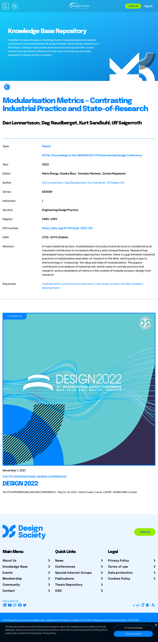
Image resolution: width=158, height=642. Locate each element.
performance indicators (78, 283)
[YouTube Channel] (10, 605)
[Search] (15, 6)
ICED (58, 590)
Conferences (65, 566)
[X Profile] (25, 605)
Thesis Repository (69, 584)
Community (11, 584)
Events (8, 572)
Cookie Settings (133, 627)
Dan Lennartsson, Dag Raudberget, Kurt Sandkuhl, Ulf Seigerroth (83, 182)
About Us (9, 560)
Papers (46, 146)
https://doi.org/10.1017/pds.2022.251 (67, 228)
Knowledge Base (15, 566)
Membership (12, 578)
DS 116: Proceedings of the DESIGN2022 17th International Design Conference (92, 155)
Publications (64, 578)
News (59, 560)
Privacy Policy (118, 560)
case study (101, 283)
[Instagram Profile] (14, 605)
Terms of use (118, 566)
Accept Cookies (133, 634)
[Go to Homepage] (79, 5)
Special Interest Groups (73, 572)
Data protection (120, 572)
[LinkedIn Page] (5, 605)
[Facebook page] (20, 605)
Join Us (133, 6)
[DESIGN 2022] (79, 482)
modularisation (51, 283)
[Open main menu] (6, 6)
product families (120, 283)
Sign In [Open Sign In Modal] (148, 6)
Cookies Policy (119, 578)
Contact (9, 590)
